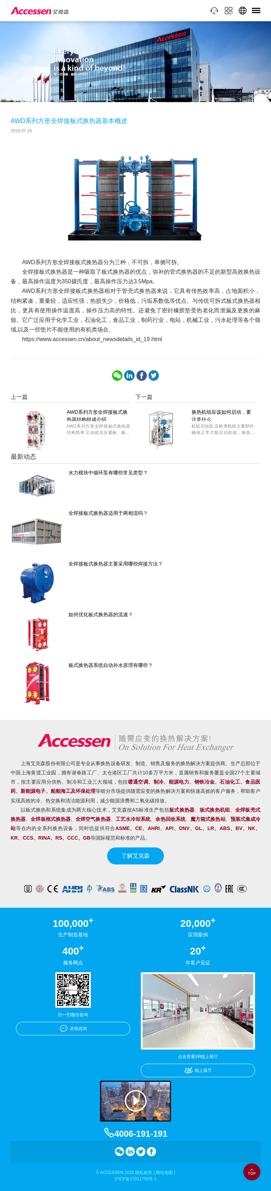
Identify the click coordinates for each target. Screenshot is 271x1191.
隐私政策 (143, 1172)
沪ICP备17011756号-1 (135, 1178)
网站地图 (164, 1172)
